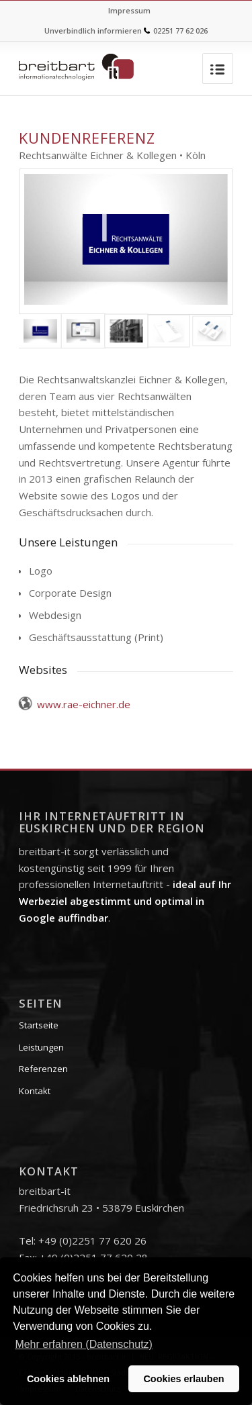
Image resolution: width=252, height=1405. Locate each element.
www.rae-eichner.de (83, 704)
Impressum (129, 10)
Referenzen (43, 1069)
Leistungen (41, 1047)
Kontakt (34, 1091)
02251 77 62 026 (180, 31)
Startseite (38, 1025)
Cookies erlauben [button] (183, 1378)
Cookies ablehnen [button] (68, 1378)
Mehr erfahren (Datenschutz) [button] (84, 1344)
